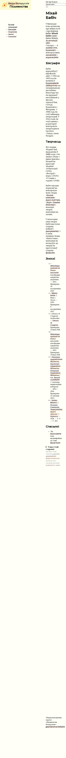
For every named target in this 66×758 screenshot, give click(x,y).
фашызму (50, 253)
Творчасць (12, 32)
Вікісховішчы (55, 434)
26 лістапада (51, 41)
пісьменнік (51, 55)
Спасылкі (12, 37)
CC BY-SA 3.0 (50, 465)
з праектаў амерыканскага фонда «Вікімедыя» (53, 456)
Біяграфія (12, 30)
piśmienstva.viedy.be (55, 727)
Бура (49, 202)
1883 (48, 43)
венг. (55, 36)
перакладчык (52, 57)
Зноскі (11, 34)
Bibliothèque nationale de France (55, 268)
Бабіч (48, 34)
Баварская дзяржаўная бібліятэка (55, 373)
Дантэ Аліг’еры (53, 200)
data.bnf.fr (54, 273)
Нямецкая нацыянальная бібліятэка (56, 359)
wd (47, 2)
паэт (57, 53)
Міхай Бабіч (55, 443)
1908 (48, 154)
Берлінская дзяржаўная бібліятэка (55, 366)
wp (50, 2)
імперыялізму (52, 231)
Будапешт (50, 50)
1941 (55, 48)
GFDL (58, 465)
